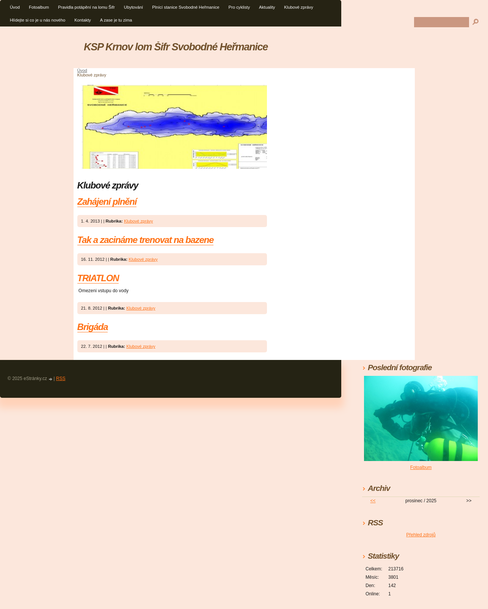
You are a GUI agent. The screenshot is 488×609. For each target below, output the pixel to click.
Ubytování (133, 7)
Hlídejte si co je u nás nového (37, 20)
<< (373, 500)
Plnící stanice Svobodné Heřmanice (185, 7)
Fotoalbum (39, 7)
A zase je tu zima (116, 20)
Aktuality (267, 7)
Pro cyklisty (239, 7)
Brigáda (92, 327)
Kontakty (82, 20)
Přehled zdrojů (420, 534)
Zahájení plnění (107, 201)
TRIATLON (98, 278)
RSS (61, 378)
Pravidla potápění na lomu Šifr (86, 7)
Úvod (15, 7)
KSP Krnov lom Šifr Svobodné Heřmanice (176, 47)
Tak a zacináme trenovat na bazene (145, 240)
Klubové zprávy (298, 7)
